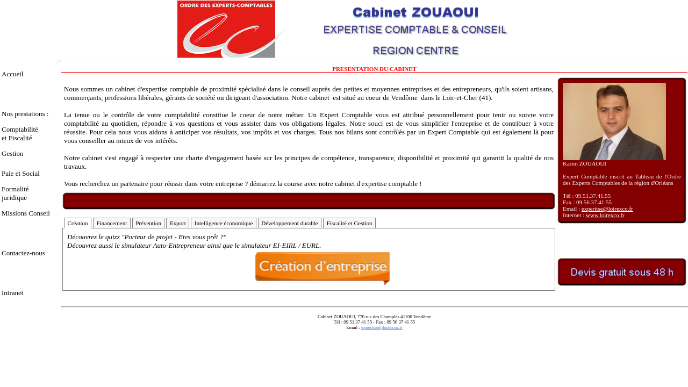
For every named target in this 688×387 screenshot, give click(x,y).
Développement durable (289, 223)
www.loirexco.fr (605, 215)
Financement (111, 223)
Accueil (12, 74)
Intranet (12, 293)
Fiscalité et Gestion (349, 223)
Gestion (12, 153)
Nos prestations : (25, 114)
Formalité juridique (15, 193)
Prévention (148, 223)
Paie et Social (21, 173)
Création (78, 223)
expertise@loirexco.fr (607, 208)
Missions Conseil (26, 213)
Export (178, 223)
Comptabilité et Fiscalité (26, 133)
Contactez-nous (23, 253)
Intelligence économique (224, 223)
